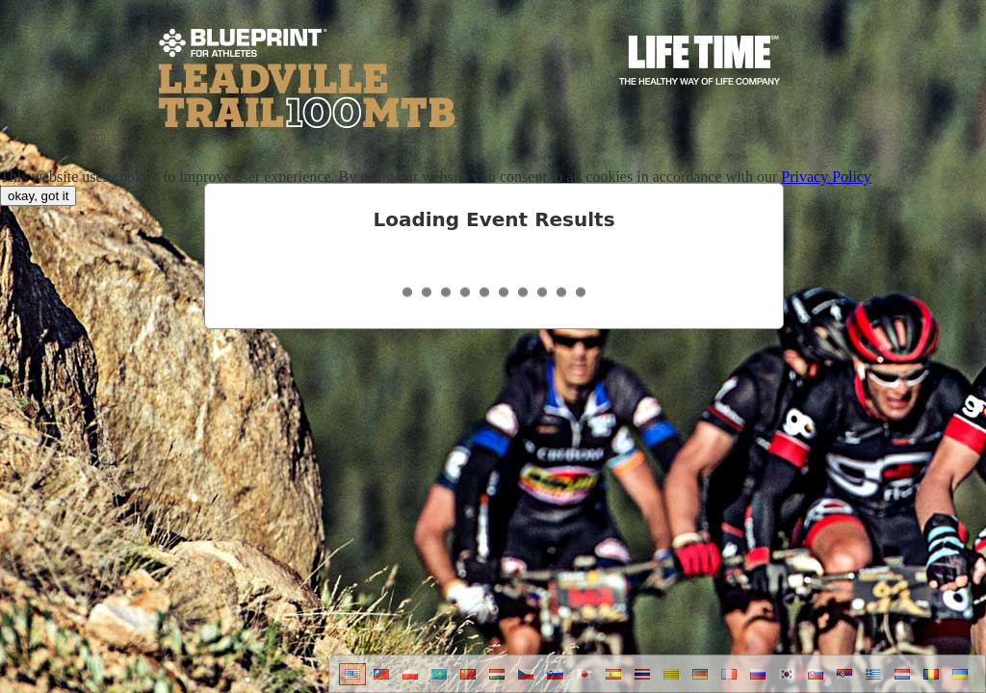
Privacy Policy (826, 176)
